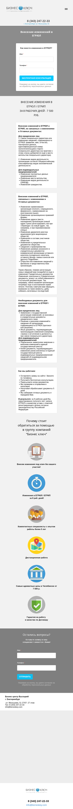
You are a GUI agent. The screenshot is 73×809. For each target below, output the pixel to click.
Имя (21, 54)
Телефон (23, 65)
